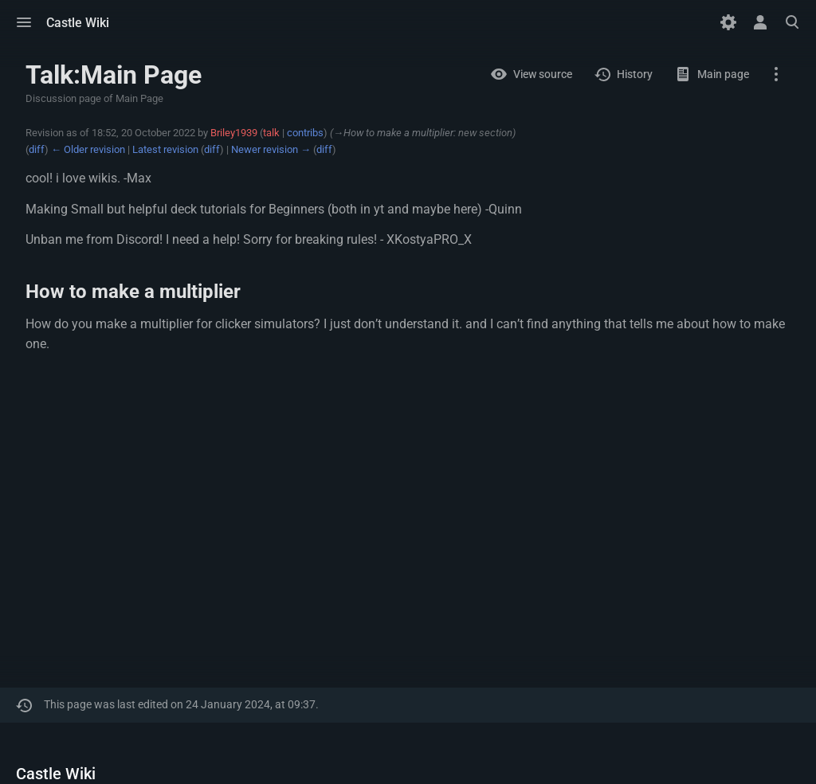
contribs (305, 133)
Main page (723, 74)
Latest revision (165, 149)
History (635, 74)
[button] (24, 22)
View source (542, 74)
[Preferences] (728, 22)
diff (37, 149)
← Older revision (88, 149)
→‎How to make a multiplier (393, 133)
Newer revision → (271, 149)
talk (271, 133)
